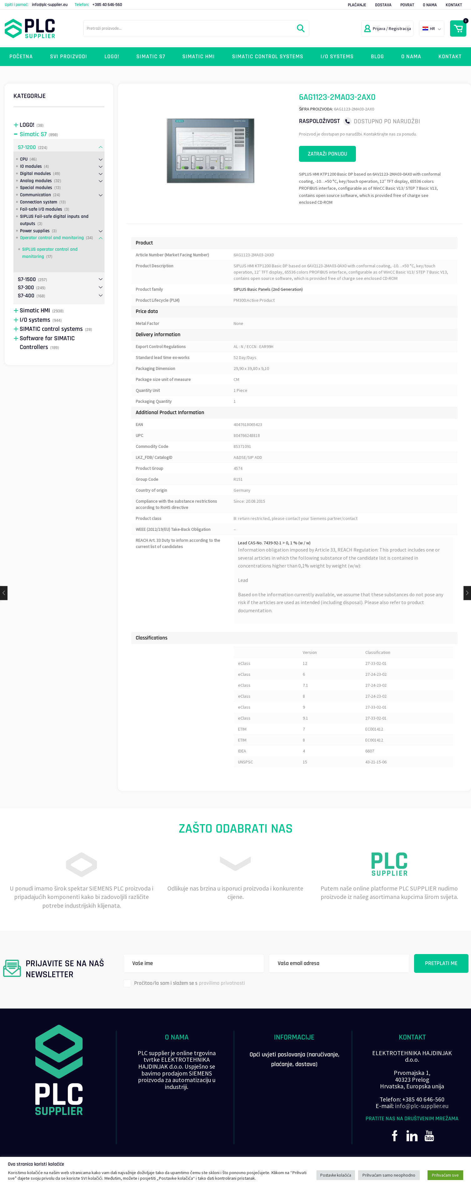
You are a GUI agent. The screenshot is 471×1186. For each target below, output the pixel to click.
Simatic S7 (150, 56)
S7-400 (26, 295)
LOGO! (111, 56)
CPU (24, 159)
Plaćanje (357, 5)
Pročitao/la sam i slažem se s (184, 983)
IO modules (31, 166)
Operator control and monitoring (52, 238)
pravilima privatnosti (222, 983)
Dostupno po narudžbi (387, 121)
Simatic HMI (198, 56)
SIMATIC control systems (267, 56)
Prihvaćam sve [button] (445, 1175)
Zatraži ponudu (327, 153)
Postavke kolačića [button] (335, 1175)
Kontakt (454, 5)
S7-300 (26, 287)
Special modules (36, 188)
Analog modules (36, 181)
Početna (21, 56)
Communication (35, 195)
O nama (430, 5)
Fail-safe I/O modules (41, 209)
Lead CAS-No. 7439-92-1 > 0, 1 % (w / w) (274, 543)
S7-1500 (27, 279)
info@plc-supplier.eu (50, 5)
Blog (377, 56)
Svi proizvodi (68, 56)
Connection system (38, 202)
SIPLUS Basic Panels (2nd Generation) (268, 289)
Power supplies (35, 231)
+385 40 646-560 (107, 5)
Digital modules (35, 174)
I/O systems (337, 56)
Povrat (407, 5)
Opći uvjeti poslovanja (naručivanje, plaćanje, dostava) (294, 1059)
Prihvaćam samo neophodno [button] (388, 1175)
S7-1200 (27, 147)
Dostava (383, 5)
